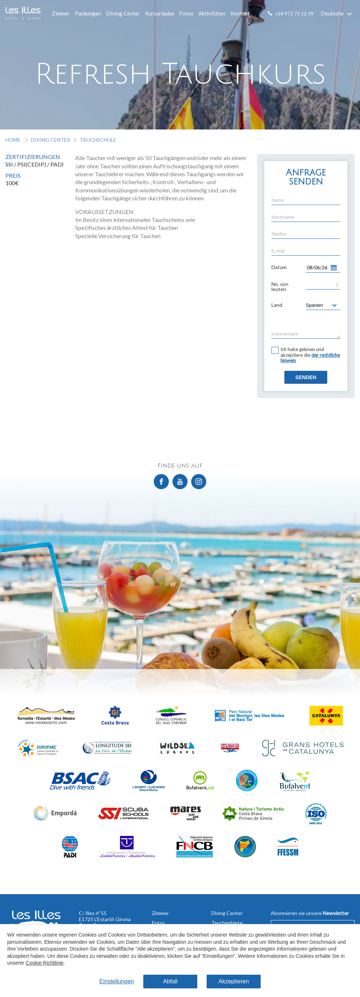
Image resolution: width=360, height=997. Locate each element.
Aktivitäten (211, 13)
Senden (305, 377)
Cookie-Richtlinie (44, 963)
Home (13, 140)
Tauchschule (98, 140)
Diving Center (123, 13)
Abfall (170, 981)
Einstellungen (116, 981)
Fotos (186, 13)
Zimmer (61, 13)
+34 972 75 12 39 (294, 14)
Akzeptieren (234, 981)
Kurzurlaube (159, 13)
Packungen (88, 13)
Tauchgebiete (227, 923)
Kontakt (240, 13)
